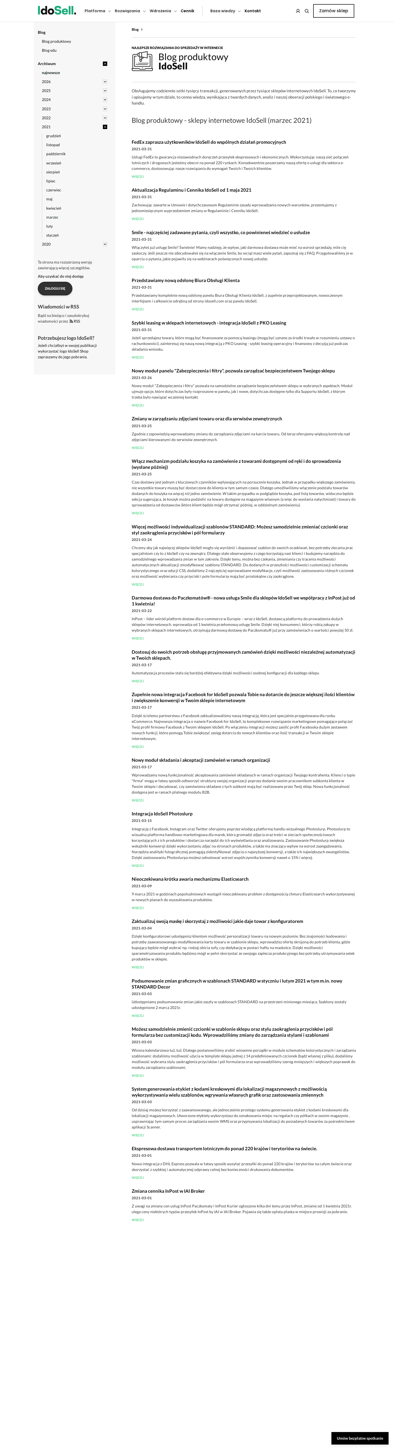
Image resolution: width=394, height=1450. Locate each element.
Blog (135, 29)
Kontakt (253, 11)
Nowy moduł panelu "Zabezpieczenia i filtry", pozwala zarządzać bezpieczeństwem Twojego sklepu (233, 371)
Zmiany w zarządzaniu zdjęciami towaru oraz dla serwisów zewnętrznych (207, 418)
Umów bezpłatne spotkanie (360, 1438)
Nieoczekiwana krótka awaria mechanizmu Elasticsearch (190, 879)
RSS (75, 321)
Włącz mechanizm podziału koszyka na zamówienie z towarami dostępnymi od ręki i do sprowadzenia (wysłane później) (236, 464)
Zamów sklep (333, 11)
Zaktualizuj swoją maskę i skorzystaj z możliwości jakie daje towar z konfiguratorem (217, 921)
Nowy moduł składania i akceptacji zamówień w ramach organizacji (201, 760)
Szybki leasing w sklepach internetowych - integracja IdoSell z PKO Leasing (209, 323)
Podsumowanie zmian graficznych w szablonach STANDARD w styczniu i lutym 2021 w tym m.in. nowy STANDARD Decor (237, 984)
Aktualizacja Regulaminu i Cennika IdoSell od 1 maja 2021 (191, 190)
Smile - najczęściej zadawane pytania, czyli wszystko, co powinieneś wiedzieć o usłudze (221, 232)
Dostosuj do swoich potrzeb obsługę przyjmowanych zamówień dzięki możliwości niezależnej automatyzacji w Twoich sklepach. (243, 655)
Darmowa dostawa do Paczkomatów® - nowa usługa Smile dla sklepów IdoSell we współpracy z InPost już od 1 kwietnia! (243, 601)
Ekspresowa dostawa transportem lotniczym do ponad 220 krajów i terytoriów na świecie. (224, 1148)
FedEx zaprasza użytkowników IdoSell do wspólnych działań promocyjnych (209, 142)
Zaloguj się (55, 288)
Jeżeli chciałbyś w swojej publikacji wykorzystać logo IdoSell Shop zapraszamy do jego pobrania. (67, 351)
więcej (138, 177)
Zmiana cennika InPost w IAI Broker (168, 1191)
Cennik (187, 11)
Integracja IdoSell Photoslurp (162, 813)
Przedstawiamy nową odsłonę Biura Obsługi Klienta (186, 280)
